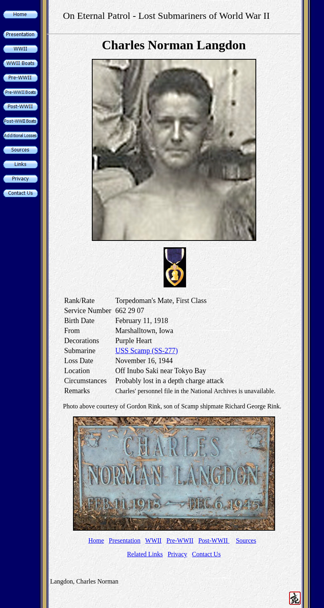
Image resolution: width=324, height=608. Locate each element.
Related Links (145, 554)
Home (96, 540)
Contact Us (206, 554)
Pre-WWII (180, 540)
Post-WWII (213, 540)
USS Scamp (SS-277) (146, 351)
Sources (246, 540)
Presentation (124, 540)
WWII (153, 540)
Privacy (177, 554)
